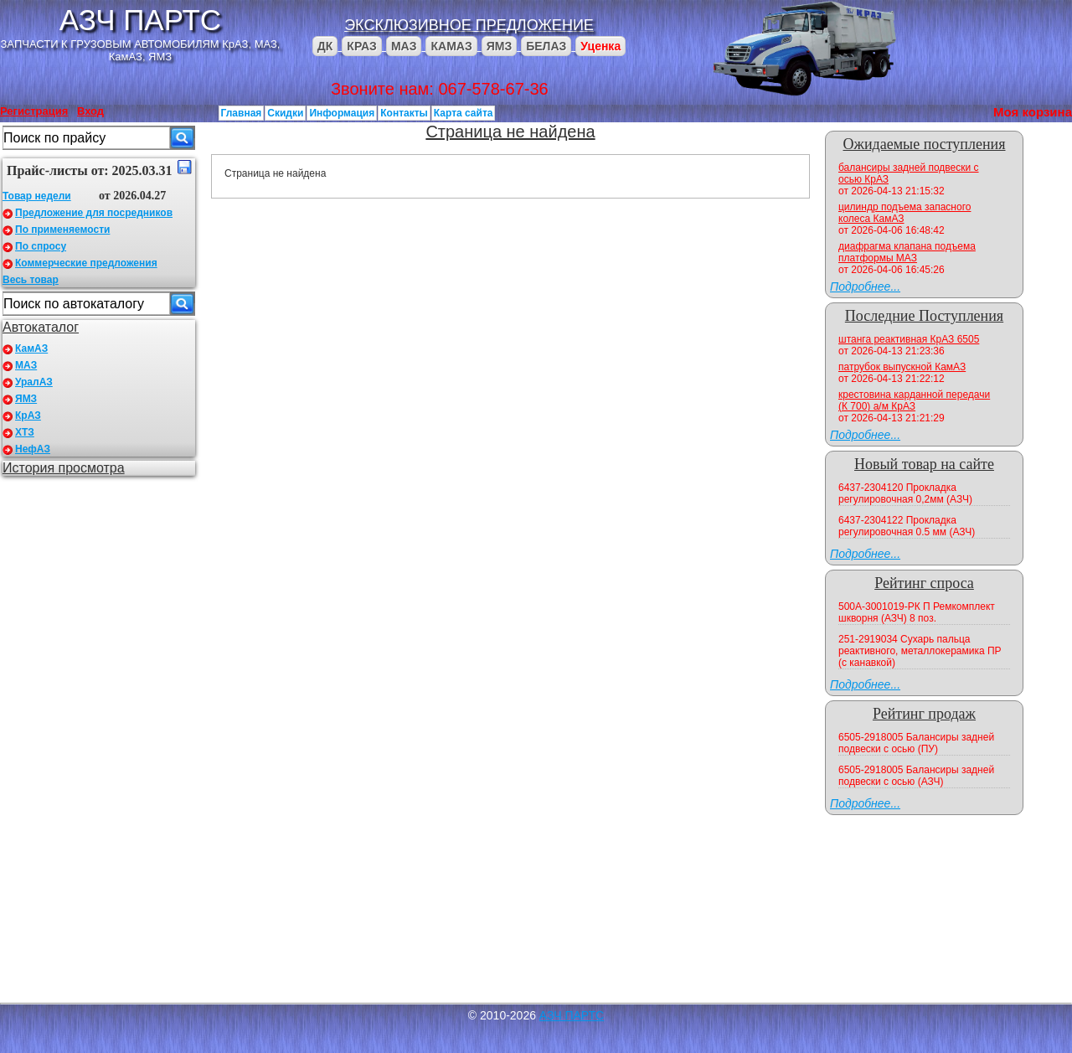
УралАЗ (34, 382)
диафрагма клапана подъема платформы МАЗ (907, 252)
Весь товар (31, 280)
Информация (341, 113)
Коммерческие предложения (86, 263)
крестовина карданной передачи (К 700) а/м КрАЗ (914, 400)
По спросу (40, 246)
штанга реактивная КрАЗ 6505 (908, 339)
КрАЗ (28, 415)
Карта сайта (463, 113)
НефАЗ (32, 449)
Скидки (285, 113)
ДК (325, 46)
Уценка (600, 46)
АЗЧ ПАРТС (140, 19)
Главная (241, 113)
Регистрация (34, 111)
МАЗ (404, 46)
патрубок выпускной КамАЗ (902, 367)
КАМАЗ (451, 46)
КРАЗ (362, 46)
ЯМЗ (500, 46)
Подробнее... (865, 286)
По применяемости (62, 229)
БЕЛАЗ (546, 46)
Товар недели (37, 196)
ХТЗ (24, 432)
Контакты (404, 113)
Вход (90, 111)
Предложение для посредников (94, 213)
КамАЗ (31, 348)
